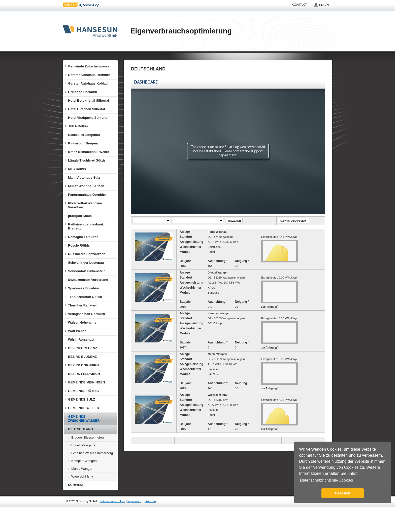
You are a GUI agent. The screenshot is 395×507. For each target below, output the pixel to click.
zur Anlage (267, 306)
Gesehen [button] (342, 493)
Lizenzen (150, 501)
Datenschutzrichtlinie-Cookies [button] (326, 480)
